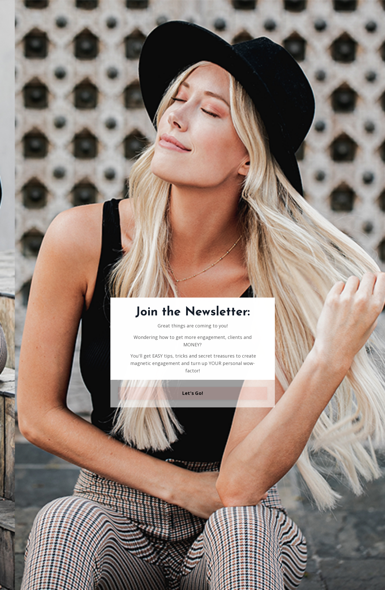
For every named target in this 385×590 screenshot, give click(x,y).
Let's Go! (192, 393)
